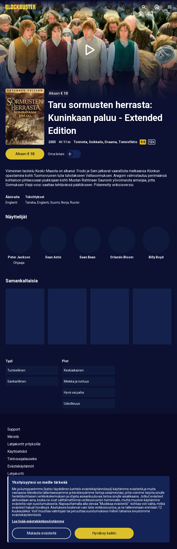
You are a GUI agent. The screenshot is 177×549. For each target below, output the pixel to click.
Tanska (30, 202)
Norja (65, 202)
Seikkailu (96, 142)
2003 (52, 142)
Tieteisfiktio (127, 142)
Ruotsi (74, 202)
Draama (111, 142)
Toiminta (80, 142)
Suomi (55, 202)
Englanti (11, 202)
